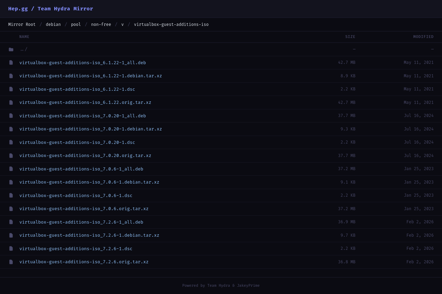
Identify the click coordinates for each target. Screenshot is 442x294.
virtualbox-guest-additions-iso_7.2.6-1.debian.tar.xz (89, 235)
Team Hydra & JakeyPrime (233, 285)
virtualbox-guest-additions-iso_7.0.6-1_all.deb (81, 169)
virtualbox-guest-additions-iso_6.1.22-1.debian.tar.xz (90, 76)
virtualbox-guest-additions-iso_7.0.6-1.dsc (76, 195)
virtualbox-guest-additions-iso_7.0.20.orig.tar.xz (85, 155)
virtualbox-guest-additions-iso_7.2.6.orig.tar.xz (83, 262)
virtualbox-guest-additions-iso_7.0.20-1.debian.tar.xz (90, 129)
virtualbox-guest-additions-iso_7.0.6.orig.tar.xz (83, 209)
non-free (101, 24)
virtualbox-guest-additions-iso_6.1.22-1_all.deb (82, 63)
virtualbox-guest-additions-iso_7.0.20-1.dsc (77, 142)
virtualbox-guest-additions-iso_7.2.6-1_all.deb (81, 222)
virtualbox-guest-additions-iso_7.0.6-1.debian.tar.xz (89, 182)
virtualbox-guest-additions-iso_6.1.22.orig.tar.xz (85, 102)
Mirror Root (22, 24)
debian (53, 24)
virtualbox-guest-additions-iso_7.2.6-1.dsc (76, 249)
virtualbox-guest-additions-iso (171, 24)
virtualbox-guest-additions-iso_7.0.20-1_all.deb (82, 116)
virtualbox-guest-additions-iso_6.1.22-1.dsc (77, 89)
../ (23, 49)
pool (76, 24)
